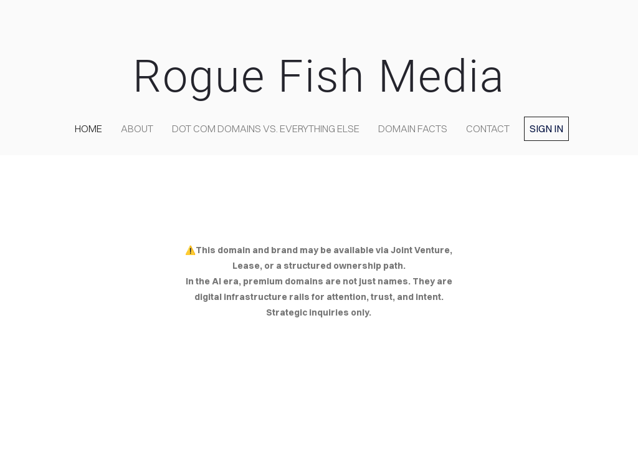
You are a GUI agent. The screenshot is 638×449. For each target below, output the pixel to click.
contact (488, 128)
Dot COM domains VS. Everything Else (265, 128)
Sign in (546, 128)
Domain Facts (412, 128)
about (137, 128)
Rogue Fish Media (319, 76)
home (88, 128)
